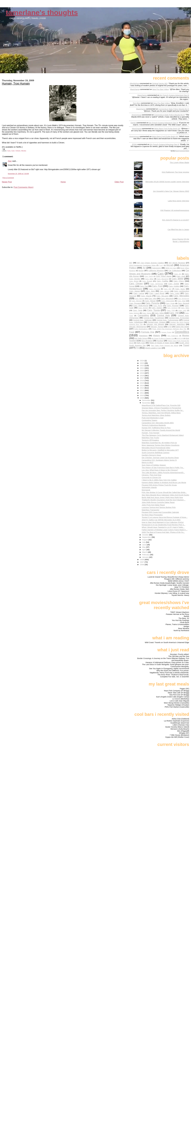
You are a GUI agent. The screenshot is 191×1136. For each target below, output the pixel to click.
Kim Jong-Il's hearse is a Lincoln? (175, 220)
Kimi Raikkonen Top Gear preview (175, 172)
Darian (133, 123)
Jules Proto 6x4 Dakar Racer (153, 505)
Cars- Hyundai (154, 289)
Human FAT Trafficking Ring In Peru (156, 428)
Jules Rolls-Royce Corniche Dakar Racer (158, 502)
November (146, 403)
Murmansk (146, 490)
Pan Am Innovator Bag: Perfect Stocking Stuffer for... (163, 410)
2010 (142, 395)
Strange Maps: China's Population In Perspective (161, 408)
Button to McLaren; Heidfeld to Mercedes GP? (160, 450)
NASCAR (180, 338)
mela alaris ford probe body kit (167, 129)
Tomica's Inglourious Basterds (154, 425)
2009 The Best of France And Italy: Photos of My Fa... (163, 532)
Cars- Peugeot (135, 303)
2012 (142, 390)
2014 (142, 385)
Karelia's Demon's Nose (151, 455)
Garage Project (166, 332)
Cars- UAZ (182, 310)
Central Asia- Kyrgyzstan (179, 318)
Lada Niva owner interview (178, 201)
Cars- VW (174, 313)
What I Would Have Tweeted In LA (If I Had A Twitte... (163, 527)
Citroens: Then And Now (151, 475)
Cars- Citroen (15, 151)
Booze (141, 270)
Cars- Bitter (149, 279)
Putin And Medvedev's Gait (152, 418)
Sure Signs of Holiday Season (154, 465)
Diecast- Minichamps (137, 327)
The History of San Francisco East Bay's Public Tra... (163, 468)
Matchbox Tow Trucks (150, 438)
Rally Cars (141, 343)
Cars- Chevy (178, 281)
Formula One (147, 332)
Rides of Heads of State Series (162, 343)
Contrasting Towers (149, 420)
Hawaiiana (143, 336)
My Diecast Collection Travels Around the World (161, 430)
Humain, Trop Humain (16, 83)
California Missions (156, 270)
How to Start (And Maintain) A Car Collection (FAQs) (163, 522)
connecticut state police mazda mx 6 (173, 109)
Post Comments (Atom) (23, 187)
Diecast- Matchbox (177, 324)
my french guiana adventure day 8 (174, 95)
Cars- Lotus (174, 293)
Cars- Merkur (139, 299)
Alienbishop (134, 83)
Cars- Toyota (153, 310)
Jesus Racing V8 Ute (180, 239)
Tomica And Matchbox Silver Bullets (156, 415)
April (144, 550)
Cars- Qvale (170, 303)
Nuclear (160, 341)
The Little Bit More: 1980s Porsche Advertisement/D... (163, 473)
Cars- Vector (146, 313)
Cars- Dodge (173, 284)
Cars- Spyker (143, 308)
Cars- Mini (152, 298)
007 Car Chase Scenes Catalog (150, 263)
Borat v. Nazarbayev (181, 241)
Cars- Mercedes (181, 295)
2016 (142, 380)
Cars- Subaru (156, 308)
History (156, 335)
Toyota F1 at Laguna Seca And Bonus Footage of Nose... (165, 517)
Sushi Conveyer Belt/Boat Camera (155, 453)
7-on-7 (161, 265)
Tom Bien (136, 103)
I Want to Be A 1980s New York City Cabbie (159, 480)
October (145, 535)
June (144, 545)
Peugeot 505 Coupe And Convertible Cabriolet (160, 512)
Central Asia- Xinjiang (157, 322)
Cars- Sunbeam (172, 308)
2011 (142, 393)
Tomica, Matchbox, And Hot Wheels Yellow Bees (161, 413)
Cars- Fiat (144, 286)
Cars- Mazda (146, 296)
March (145, 552)
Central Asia (163, 315)
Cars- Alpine (149, 276)
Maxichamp (134, 89)
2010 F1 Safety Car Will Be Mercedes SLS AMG (161, 520)
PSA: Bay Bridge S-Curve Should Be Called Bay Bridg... (164, 492)
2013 (142, 388)
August (145, 540)
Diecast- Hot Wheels (155, 324)
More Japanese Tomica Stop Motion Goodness (160, 445)
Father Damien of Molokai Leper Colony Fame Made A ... (164, 530)
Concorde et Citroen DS (151, 477)
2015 (142, 383)
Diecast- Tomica (157, 327)
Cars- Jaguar (134, 291)
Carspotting (143, 315)
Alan (10, 161)
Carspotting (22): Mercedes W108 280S (158, 423)
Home (63, 182)
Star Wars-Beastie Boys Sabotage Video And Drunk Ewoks (165, 495)
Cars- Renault (183, 303)
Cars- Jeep (150, 291)
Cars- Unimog (134, 313)
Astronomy (156, 268)
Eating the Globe (182, 327)
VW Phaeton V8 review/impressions (174, 210)
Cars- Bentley (134, 279)
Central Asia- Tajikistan (142, 320)
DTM (169, 327)
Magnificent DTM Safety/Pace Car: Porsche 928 (161, 405)
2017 (142, 378)
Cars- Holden (174, 286)
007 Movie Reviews (177, 263)
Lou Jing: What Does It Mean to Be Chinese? (160, 470)
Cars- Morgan (137, 301)
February (146, 555)
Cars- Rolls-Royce (140, 306)
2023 (142, 363)
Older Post (119, 182)
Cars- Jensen (165, 291)
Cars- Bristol (133, 281)
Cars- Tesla (137, 310)
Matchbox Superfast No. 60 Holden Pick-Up (159, 443)
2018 (142, 376)
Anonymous (136, 115)
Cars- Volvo (159, 313)
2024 (142, 361)
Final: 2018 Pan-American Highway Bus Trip (169, 329)
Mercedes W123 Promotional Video (156, 448)
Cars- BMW (177, 278)
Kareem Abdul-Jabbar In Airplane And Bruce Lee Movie (164, 482)
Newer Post (7, 182)
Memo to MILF (147, 462)
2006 (142, 565)
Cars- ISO (167, 289)
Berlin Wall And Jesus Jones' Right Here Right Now (162, 497)
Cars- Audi (180, 276)
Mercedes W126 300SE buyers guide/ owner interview (167, 182)
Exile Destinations (141, 329)
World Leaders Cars (153, 348)
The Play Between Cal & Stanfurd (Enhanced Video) (163, 435)
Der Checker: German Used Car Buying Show (160, 458)
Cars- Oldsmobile (167, 301)
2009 (142, 398)
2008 (142, 559)
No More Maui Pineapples (152, 515)
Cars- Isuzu (180, 289)
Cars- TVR (171, 310)
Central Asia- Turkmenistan (168, 320)
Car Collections (174, 270)
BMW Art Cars (170, 268)
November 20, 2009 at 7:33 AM (18, 174)
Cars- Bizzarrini (162, 279)
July (144, 542)
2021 (142, 368)
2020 (142, 370)
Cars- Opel (181, 301)
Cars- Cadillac (163, 281)
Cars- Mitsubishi (167, 298)
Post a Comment (8, 178)
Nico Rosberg (146, 341)
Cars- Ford (157, 286)
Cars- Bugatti (147, 281)
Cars (9, 151)
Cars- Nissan (150, 301)
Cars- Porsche (152, 303)
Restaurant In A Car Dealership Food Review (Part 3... (163, 525)
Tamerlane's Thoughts (42, 12)
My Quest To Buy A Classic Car (162, 338)
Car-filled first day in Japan (178, 229)
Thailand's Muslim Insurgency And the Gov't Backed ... (163, 500)
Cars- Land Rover (156, 293)
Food (131, 332)
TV (137, 348)
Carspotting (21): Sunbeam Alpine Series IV (159, 460)
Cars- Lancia (138, 293)
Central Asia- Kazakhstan (153, 318)
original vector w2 (159, 83)
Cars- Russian (173, 306)
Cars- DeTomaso (156, 284)
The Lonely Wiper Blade (179, 162)
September (147, 537)
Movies (23, 151)
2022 (142, 365)
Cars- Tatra (185, 308)
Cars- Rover (157, 306)
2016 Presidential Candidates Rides (142, 265)
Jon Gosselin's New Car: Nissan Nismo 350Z (171, 191)
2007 (142, 562)
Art (144, 268)
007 (130, 263)
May (144, 547)
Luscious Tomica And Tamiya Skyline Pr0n (159, 507)
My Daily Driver (141, 338)
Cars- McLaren (162, 296)
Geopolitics (182, 331)
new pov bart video (160, 89)
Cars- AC (177, 274)
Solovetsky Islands (149, 487)
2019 (142, 373)
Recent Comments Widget (182, 151)
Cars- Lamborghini (181, 291)
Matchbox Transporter (150, 510)
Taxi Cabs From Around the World (164, 345)
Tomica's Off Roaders (150, 440)
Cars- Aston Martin (164, 276)
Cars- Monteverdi (183, 299)
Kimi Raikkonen (172, 336)
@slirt (134, 144)
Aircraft (169, 265)
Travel (186, 345)
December (146, 400)
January (145, 557)
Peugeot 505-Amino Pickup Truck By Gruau (159, 485)
